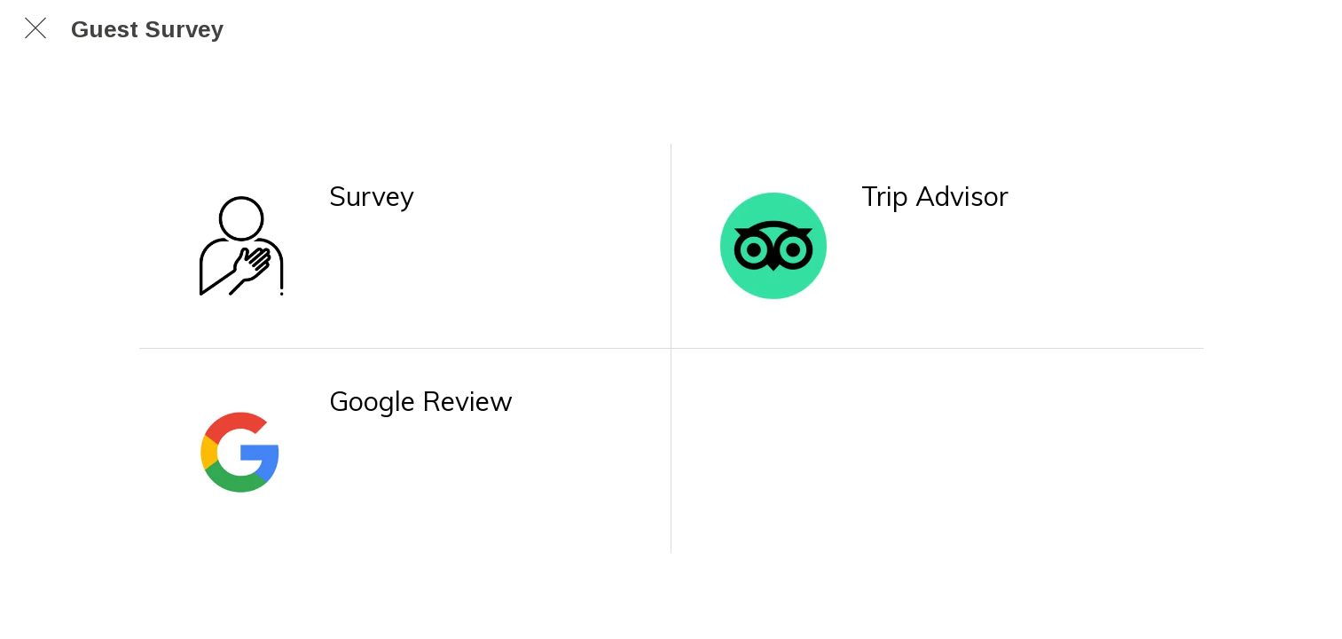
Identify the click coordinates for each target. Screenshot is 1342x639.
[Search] (1306, 28)
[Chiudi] (35, 28)
